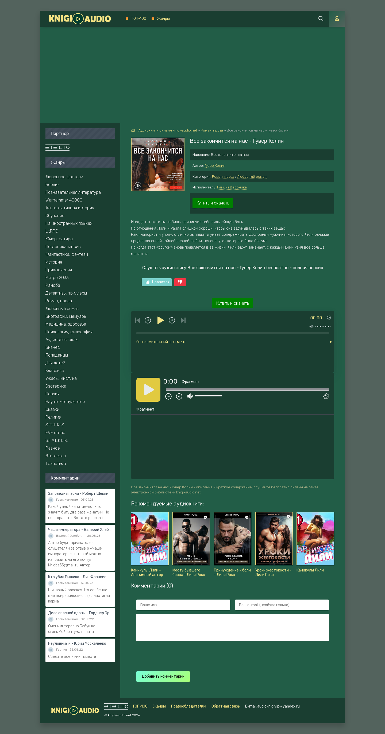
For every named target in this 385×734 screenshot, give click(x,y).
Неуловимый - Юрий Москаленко (77, 643)
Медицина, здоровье (65, 324)
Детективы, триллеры (66, 293)
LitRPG (51, 231)
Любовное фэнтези (64, 176)
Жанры (163, 18)
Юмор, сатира (59, 238)
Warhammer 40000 (63, 200)
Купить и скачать (213, 203)
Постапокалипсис (63, 246)
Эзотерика (55, 386)
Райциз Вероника (232, 187)
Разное (52, 448)
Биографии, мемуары (66, 316)
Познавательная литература (73, 192)
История (53, 262)
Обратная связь (225, 706)
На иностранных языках (68, 223)
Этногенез (55, 455)
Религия (53, 417)
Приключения (58, 269)
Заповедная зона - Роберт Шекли (78, 493)
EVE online (55, 432)
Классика (54, 370)
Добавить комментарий (163, 676)
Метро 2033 (57, 277)
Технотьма (55, 463)
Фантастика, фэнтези (66, 254)
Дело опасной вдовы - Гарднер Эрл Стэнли (80, 613)
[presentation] (230, 655)
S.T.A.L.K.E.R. (56, 440)
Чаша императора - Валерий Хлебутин (80, 529)
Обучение (54, 215)
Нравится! (158, 282)
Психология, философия (69, 331)
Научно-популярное (65, 401)
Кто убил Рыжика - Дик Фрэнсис (77, 577)
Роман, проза (223, 177)
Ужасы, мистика (61, 378)
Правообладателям (188, 706)
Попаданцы (56, 355)
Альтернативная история (69, 207)
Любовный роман (252, 177)
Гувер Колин (215, 166)
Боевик (52, 184)
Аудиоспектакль (61, 339)
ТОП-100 (138, 18)
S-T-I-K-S (54, 424)
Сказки (52, 409)
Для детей (55, 362)
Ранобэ (52, 285)
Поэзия (52, 393)
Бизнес (52, 347)
